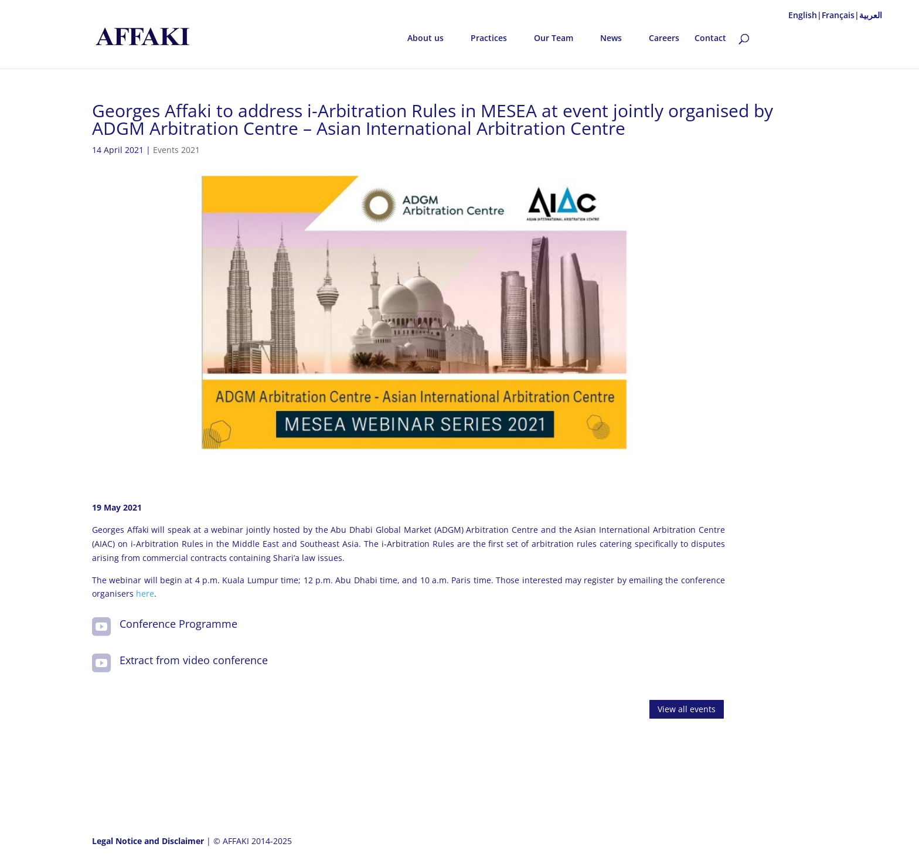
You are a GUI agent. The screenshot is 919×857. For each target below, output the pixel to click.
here (145, 593)
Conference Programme (178, 624)
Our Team (553, 38)
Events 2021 (176, 149)
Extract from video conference (194, 660)
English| (805, 15)
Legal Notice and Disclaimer (149, 840)
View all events (687, 709)
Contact (710, 38)
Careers (664, 38)
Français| (840, 15)
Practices (489, 38)
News (611, 38)
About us (425, 38)
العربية (870, 15)
